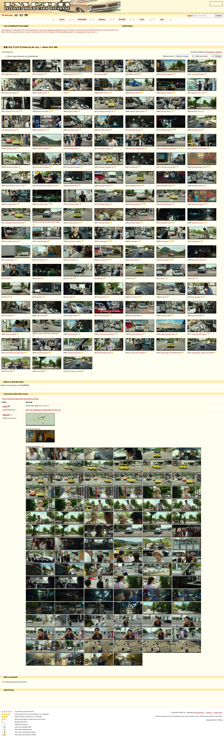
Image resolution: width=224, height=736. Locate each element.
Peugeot (70, 316)
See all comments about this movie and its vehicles (20, 399)
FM (11, 371)
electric (173, 167)
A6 (41, 74)
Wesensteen (33, 30)
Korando (46, 111)
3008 (75, 316)
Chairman (110, 334)
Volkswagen (164, 353)
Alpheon (8, 74)
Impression (55, 333)
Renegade (44, 241)
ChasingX (218, 52)
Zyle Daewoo (72, 371)
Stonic (10, 316)
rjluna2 (4, 406)
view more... (92, 32)
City (56, 186)
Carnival (42, 260)
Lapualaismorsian (60, 30)
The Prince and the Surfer (15, 32)
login (11, 682)
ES (42, 316)
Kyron (47, 353)
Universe (15, 241)
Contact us (209, 712)
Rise (22, 223)
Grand (138, 149)
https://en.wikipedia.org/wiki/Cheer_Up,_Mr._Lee (43, 410)
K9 (9, 297)
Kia (68, 241)
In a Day (27, 32)
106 (139, 93)
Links (162, 19)
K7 (164, 278)
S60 (42, 371)
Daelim (100, 93)
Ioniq (168, 167)
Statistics (102, 19)
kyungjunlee (210, 52)
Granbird (104, 260)
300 (44, 93)
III (204, 204)
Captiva (170, 74)
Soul (164, 297)
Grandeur (15, 167)
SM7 (76, 334)
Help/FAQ (122, 19)
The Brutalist (16, 30)
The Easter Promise (74, 30)
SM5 (14, 334)
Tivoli (109, 353)
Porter (76, 186)
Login (190, 16)
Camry (137, 353)
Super (10, 130)
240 (15, 74)
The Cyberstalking (62, 32)
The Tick (25, 30)
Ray (71, 297)
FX (199, 93)
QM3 (107, 316)
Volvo (7, 371)
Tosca (200, 111)
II (172, 93)
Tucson (169, 223)
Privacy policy (218, 712)
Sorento (104, 297)
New (106, 111)
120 (202, 93)
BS (137, 93)
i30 (137, 167)
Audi (38, 74)
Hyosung (4, 130)
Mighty (46, 149)
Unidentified (82, 19)
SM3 (138, 316)
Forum (142, 19)
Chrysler (39, 93)
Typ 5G (178, 353)
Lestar (79, 371)
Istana (140, 334)
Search (61, 19)
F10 (136, 74)
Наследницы (6, 30)
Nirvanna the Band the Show (92, 30)
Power (17, 186)
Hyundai (39, 130)
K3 (9, 278)
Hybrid (57, 222)
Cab (14, 130)
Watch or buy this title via (15, 385)
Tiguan (203, 353)
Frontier (78, 241)
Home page (8, 15)
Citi (105, 93)
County (14, 149)
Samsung (101, 316)
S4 (103, 74)
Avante (76, 130)
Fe (203, 186)
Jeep (38, 241)
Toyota (131, 353)
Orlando (201, 74)
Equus (76, 149)
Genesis (107, 149)
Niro (40, 297)
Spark (15, 93)
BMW (131, 74)
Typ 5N (209, 353)
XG (113, 167)
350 (44, 316)
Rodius (78, 353)
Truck (204, 167)
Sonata (14, 204)
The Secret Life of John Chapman (43, 32)
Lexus (38, 316)
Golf (171, 353)
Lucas (105, 30)
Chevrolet (163, 74)
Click (199, 130)
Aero (52, 186)
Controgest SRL (199, 712)
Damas (169, 93)
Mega (200, 167)
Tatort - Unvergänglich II (77, 32)
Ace (108, 93)
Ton (45, 130)
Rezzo (169, 111)
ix (204, 223)
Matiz (76, 111)
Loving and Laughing (45, 30)
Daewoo (132, 93)
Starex (142, 149)
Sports (22, 353)
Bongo (72, 241)
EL (13, 74)
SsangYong (102, 334)
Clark (65, 93)
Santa (200, 186)
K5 (71, 278)
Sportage (197, 297)
